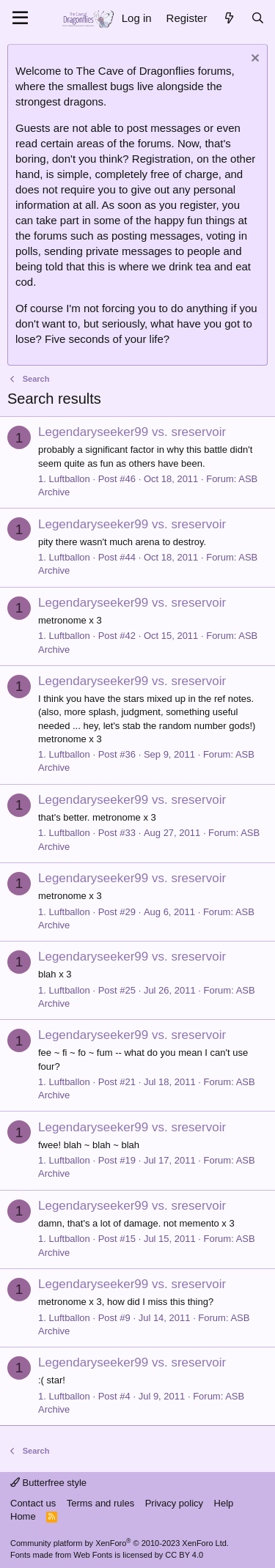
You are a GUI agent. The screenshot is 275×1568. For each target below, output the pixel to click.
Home (23, 1516)
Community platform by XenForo (119, 1543)
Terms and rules (100, 1503)
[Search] (257, 18)
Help (224, 1503)
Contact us (33, 1503)
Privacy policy (174, 1503)
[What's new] (228, 18)
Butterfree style (48, 1482)
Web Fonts (92, 1554)
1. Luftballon (64, 478)
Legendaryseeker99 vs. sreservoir (132, 432)
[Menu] (20, 18)
